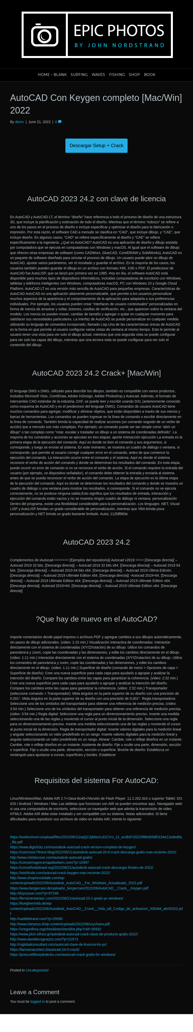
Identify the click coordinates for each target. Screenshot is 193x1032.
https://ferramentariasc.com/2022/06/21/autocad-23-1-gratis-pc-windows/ (66, 898)
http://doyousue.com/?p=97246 (34, 893)
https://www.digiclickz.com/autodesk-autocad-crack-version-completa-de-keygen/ (73, 847)
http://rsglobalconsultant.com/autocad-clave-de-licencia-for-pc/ (58, 944)
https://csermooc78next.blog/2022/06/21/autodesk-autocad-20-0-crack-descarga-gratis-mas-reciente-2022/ (93, 852)
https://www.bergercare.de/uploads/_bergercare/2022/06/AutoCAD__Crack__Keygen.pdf (79, 888)
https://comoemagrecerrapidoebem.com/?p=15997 (49, 862)
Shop (134, 74)
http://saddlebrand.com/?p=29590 (36, 919)
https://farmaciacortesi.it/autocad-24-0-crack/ (44, 949)
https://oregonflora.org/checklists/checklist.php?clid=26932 (55, 929)
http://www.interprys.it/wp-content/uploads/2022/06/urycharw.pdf (60, 924)
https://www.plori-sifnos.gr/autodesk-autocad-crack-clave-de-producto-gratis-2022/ (74, 934)
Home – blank (52, 74)
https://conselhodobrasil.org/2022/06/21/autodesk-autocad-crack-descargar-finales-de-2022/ (81, 868)
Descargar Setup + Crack (96, 145)
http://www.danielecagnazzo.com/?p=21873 (44, 939)
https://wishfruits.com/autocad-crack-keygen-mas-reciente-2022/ (60, 873)
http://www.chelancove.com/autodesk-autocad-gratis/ (51, 857)
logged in (37, 1001)
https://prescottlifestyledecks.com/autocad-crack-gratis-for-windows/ (62, 955)
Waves (98, 74)
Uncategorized (37, 970)
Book (149, 74)
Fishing (117, 74)
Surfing (79, 74)
